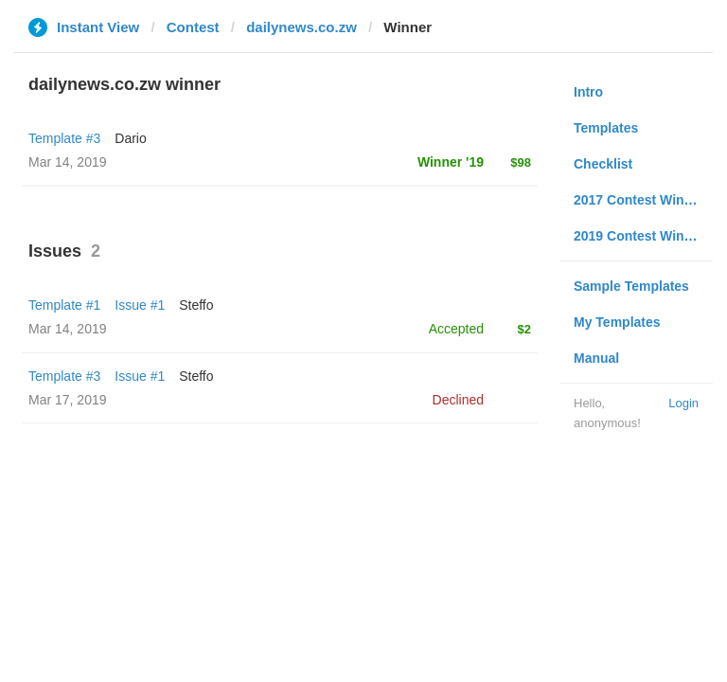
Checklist (603, 163)
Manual (596, 358)
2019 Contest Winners (643, 235)
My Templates (617, 322)
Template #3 (64, 138)
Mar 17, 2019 (67, 399)
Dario (130, 138)
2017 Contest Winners (643, 199)
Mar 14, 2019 (67, 328)
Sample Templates (631, 286)
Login (683, 403)
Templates (606, 127)
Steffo (196, 305)
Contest (193, 27)
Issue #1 (140, 305)
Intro (588, 91)
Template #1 (64, 305)
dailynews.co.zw (301, 27)
